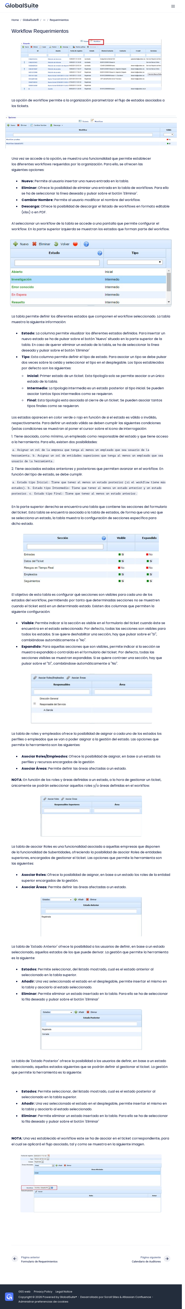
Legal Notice (64, 1292)
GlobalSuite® (31, 20)
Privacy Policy (43, 1292)
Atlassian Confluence (136, 1297)
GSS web (24, 1292)
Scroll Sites (111, 1297)
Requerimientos (59, 20)
